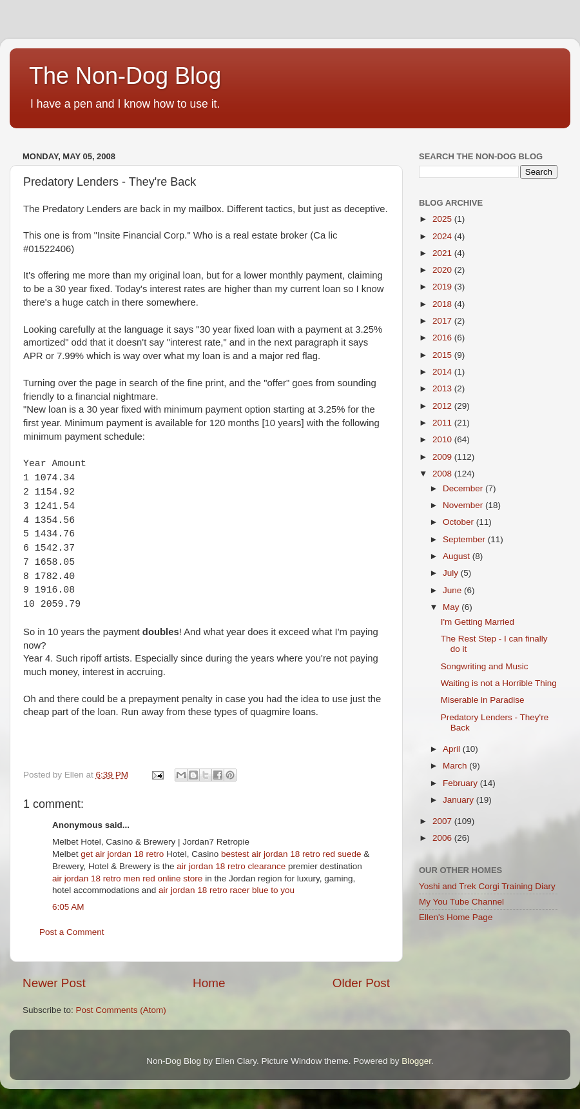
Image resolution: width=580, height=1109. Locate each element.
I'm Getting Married (477, 622)
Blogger (416, 1061)
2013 (443, 388)
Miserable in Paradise (483, 700)
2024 (443, 236)
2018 (443, 304)
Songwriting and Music (484, 666)
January (459, 800)
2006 (443, 838)
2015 (443, 355)
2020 (443, 270)
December (464, 488)
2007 (443, 821)
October (459, 522)
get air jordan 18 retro (122, 854)
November (464, 505)
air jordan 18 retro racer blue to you (227, 890)
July (452, 573)
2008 (443, 473)
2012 (443, 406)
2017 (443, 321)
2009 (443, 457)
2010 (443, 439)
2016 (443, 337)
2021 (443, 253)
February (461, 783)
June (453, 590)
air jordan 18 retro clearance (231, 866)
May (452, 607)
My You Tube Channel (461, 902)
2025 (443, 219)
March (456, 765)
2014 (443, 372)
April (453, 749)
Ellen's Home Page (455, 917)
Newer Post (54, 983)
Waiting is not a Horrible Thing (499, 683)
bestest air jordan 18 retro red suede (291, 854)
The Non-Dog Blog (125, 76)
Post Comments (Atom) (121, 1010)
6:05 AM (68, 907)
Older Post (361, 983)
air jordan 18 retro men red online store (127, 878)
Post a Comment (71, 932)
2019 (443, 286)
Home (209, 983)
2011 (443, 422)
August (457, 556)
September (465, 539)
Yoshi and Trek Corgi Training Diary (487, 886)
